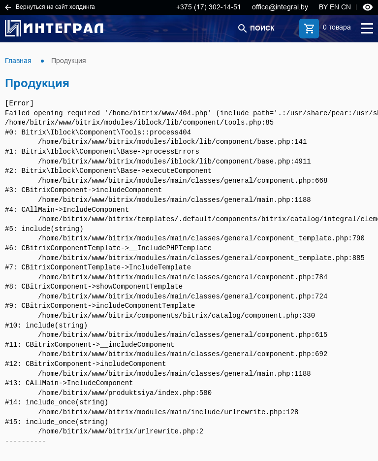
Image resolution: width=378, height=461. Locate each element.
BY (323, 7)
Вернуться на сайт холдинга (50, 6)
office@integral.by (280, 7)
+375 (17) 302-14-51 (208, 7)
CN (346, 7)
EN (334, 7)
